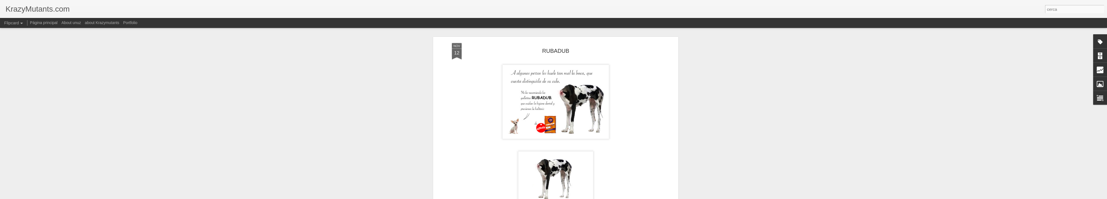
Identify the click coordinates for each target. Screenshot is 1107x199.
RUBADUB (555, 51)
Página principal (44, 22)
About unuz (71, 22)
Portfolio (130, 22)
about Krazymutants (102, 22)
